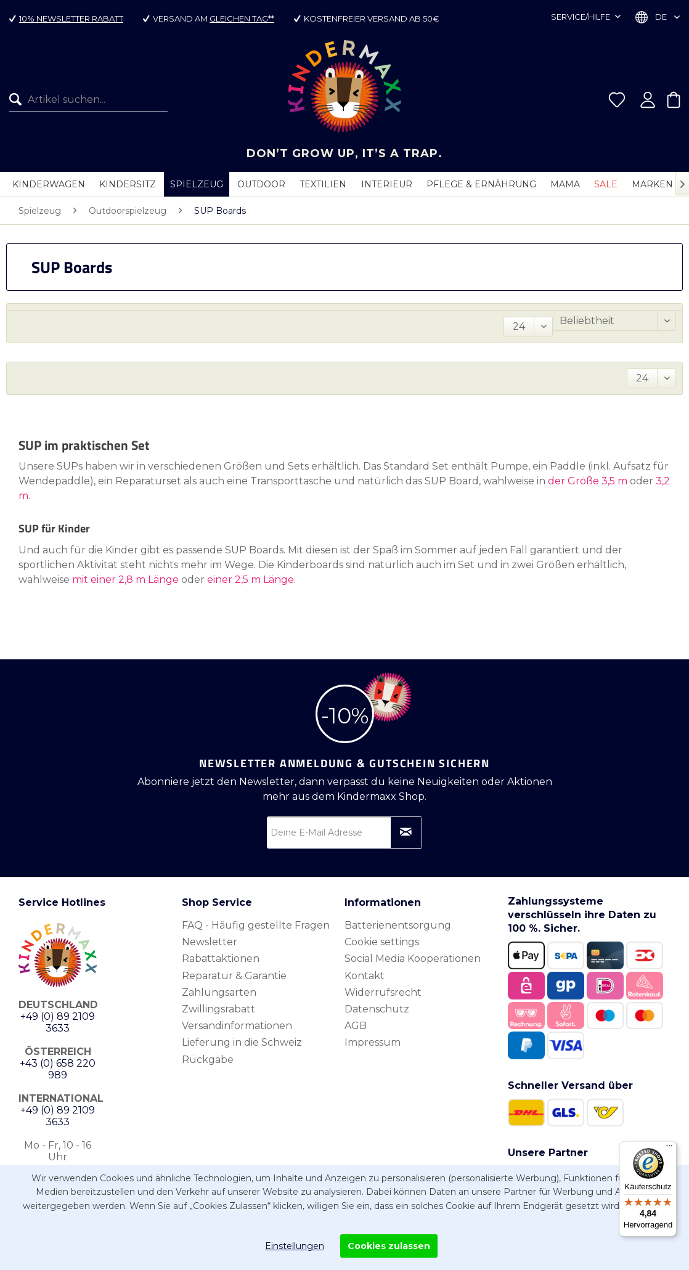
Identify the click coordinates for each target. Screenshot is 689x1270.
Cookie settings (381, 942)
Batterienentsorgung (397, 925)
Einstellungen (294, 1246)
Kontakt (364, 976)
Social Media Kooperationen (412, 958)
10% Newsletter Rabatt (71, 18)
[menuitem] (84, 100)
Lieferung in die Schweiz (242, 1042)
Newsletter (209, 942)
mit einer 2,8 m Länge (125, 579)
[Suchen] (18, 100)
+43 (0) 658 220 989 (58, 1069)
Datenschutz (376, 1009)
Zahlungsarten (219, 992)
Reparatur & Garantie (234, 976)
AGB (355, 1026)
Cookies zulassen (389, 1246)
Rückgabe (208, 1059)
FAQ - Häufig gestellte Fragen (256, 925)
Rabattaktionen (220, 958)
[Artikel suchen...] (88, 100)
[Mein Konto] (647, 100)
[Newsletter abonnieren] (406, 832)
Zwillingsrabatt (218, 1009)
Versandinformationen (237, 1026)
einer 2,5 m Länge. (251, 579)
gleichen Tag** (242, 18)
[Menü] (669, 1148)
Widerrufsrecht (383, 992)
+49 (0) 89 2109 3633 (57, 1022)
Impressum (372, 1042)
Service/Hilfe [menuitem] (581, 17)
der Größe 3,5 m (587, 481)
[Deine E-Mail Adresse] (344, 832)
